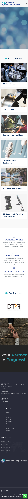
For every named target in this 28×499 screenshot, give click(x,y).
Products (8, 417)
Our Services (9, 419)
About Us (8, 415)
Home (8, 412)
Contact (8, 430)
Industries (9, 423)
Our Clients (9, 426)
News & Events (10, 428)
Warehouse (9, 421)
